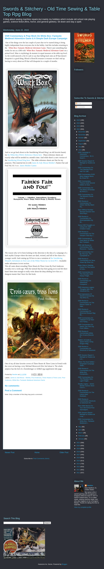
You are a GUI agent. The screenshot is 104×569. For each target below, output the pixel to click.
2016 (78, 457)
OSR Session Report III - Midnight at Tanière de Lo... (86, 163)
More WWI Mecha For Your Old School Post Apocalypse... (86, 407)
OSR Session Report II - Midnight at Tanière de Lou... (86, 357)
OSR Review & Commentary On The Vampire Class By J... (86, 233)
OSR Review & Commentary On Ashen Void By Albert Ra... (86, 204)
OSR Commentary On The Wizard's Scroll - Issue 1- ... (86, 196)
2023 (78, 126)
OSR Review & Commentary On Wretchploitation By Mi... (85, 219)
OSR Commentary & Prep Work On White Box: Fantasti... (86, 240)
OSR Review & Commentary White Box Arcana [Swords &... (86, 334)
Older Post (64, 452)
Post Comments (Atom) (41, 458)
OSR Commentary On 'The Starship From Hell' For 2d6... (85, 169)
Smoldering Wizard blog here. (19, 160)
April (80, 430)
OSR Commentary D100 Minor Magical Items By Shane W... (86, 176)
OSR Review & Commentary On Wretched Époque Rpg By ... (86, 312)
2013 (78, 466)
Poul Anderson (36, 378)
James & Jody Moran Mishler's (44, 163)
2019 (78, 448)
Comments (80, 107)
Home (37, 452)
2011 (78, 473)
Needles (90, 485)
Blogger (64, 564)
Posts (78, 103)
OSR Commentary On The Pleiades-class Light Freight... (85, 379)
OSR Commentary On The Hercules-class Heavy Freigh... (85, 274)
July (80, 147)
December (82, 132)
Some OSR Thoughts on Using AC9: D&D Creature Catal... (86, 227)
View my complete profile (82, 507)
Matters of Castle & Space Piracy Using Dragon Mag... (85, 341)
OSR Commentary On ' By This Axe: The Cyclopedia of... (86, 253)
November (82, 135)
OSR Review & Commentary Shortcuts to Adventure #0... (86, 401)
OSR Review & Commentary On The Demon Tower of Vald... (86, 303)
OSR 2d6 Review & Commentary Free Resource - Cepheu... (86, 247)
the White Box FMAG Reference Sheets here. (25, 155)
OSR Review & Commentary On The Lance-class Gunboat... (86, 393)
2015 (78, 461)
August (81, 144)
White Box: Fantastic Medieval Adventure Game (27, 48)
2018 (78, 452)
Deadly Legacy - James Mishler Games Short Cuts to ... (86, 385)
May (80, 427)
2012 (78, 470)
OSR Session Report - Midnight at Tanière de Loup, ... (86, 414)
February (81, 436)
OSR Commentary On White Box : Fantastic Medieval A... (86, 421)
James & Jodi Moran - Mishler (20, 378)
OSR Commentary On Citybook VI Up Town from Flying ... (86, 319)
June (80, 150)
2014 (78, 464)
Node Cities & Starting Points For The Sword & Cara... (86, 267)
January (81, 439)
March (80, 433)
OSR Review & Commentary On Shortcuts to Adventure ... (86, 349)
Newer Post (9, 452)
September (82, 141)
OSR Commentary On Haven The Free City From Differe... (86, 326)
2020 (78, 445)
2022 (78, 129)
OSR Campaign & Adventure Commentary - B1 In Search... (85, 155)
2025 (78, 120)
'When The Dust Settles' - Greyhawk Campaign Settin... (86, 363)
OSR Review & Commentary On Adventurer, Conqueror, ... (84, 281)
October (81, 138)
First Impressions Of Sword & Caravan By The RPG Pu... (86, 296)
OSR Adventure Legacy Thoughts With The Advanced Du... (86, 289)
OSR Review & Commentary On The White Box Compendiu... (86, 371)
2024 (78, 123)
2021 (78, 442)
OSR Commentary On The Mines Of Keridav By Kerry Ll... (86, 189)
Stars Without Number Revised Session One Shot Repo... (86, 211)
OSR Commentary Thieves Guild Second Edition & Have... (86, 183)
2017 (78, 454)
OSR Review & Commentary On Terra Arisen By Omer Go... (86, 260)
